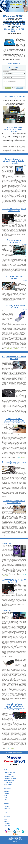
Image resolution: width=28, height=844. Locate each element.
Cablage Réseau (8, 782)
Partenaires (7, 823)
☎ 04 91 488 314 (14, 67)
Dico (5, 810)
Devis (20, 752)
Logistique (6, 806)
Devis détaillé (19, 87)
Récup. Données (8, 784)
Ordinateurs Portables (9, 772)
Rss (15, 834)
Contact (6, 799)
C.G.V (5, 812)
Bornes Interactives (9, 780)
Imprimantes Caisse (9, 776)
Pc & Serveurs (7, 774)
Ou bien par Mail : (14, 69)
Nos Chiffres (7, 808)
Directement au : (14, 65)
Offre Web (6, 821)
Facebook (11, 829)
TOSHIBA (23, 457)
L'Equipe (6, 793)
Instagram (8, 831)
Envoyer (8, 87)
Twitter (19, 829)
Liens (5, 819)
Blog (24, 831)
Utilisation (25, 839)
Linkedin (16, 831)
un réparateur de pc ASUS (11, 348)
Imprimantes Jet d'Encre (10, 778)
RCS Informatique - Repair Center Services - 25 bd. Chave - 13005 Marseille (15, 839)
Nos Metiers (7, 791)
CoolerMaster (6, 575)
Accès (5, 795)
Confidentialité (4, 839)
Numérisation (7, 825)
